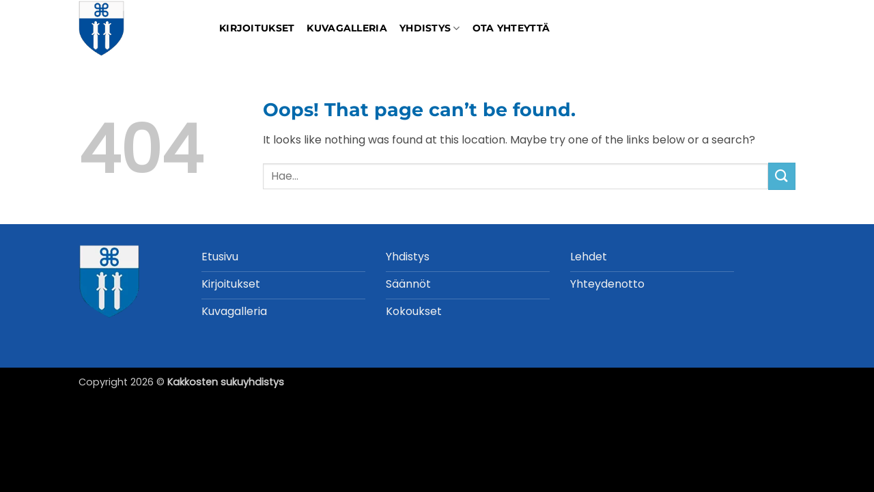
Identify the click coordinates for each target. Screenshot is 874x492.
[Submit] (781, 176)
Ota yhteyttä (511, 28)
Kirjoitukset (256, 28)
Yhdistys (429, 28)
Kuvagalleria (346, 28)
